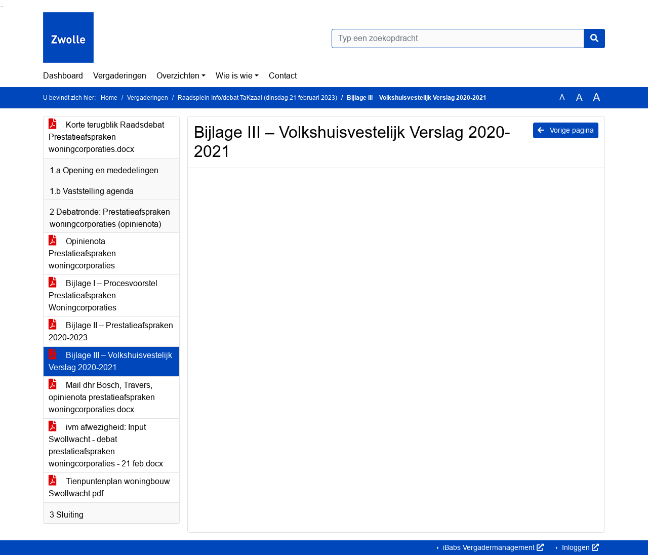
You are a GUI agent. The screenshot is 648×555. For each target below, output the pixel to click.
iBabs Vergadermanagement (492, 547)
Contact (283, 75)
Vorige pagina (566, 130)
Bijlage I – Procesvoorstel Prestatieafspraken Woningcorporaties (103, 295)
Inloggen (579, 547)
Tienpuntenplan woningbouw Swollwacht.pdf (109, 487)
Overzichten (177, 75)
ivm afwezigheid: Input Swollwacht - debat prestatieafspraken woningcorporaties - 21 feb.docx (106, 445)
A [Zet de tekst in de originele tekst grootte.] (562, 97)
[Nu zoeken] (594, 38)
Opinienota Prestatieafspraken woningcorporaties (82, 253)
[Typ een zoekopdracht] (468, 38)
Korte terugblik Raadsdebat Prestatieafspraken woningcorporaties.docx (106, 137)
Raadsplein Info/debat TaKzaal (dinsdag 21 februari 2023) (257, 97)
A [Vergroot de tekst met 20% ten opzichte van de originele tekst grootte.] (579, 97)
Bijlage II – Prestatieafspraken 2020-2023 (111, 331)
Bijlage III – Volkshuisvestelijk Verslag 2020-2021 (110, 361)
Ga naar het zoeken (1, 6)
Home (109, 97)
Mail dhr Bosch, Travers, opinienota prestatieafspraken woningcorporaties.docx (102, 397)
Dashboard (63, 75)
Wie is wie (234, 75)
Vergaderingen (119, 75)
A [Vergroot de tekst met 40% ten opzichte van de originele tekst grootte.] (596, 98)
